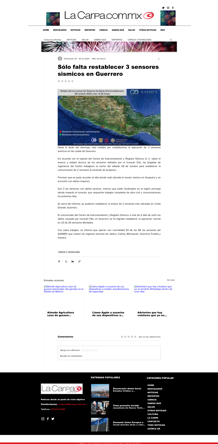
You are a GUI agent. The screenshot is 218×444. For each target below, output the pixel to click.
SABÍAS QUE (100, 39)
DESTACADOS (155, 389)
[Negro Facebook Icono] (172, 7)
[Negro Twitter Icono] (163, 7)
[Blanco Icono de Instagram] (43, 419)
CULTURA (153, 414)
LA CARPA (153, 418)
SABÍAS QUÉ (154, 403)
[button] (171, 39)
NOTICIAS (71, 39)
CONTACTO (154, 421)
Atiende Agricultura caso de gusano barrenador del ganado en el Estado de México (63, 314)
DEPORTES (117, 39)
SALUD (85, 39)
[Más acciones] (159, 58)
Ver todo (170, 280)
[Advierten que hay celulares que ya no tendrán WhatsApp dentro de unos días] (154, 296)
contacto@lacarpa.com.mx (72, 404)
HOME (151, 385)
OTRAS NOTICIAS (157, 410)
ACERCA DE (154, 429)
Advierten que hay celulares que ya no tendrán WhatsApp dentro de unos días (151, 314)
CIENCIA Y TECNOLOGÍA (139, 39)
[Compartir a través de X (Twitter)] (66, 261)
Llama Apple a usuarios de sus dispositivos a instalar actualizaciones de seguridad (108, 314)
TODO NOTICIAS (156, 425)
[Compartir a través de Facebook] (59, 261)
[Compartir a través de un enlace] (79, 261)
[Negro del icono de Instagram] (168, 7)
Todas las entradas (52, 39)
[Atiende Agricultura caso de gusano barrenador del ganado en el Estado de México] (64, 296)
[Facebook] (48, 419)
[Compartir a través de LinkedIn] (72, 261)
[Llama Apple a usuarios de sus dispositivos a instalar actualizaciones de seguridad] (109, 296)
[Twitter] (53, 419)
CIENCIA (152, 400)
